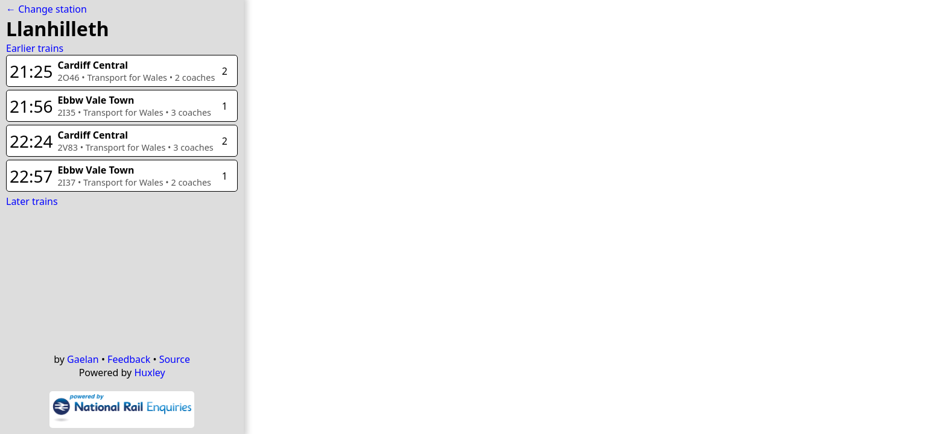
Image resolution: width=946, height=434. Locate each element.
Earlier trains (34, 48)
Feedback (128, 359)
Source (174, 359)
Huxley (149, 372)
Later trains (32, 201)
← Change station (46, 9)
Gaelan (83, 359)
